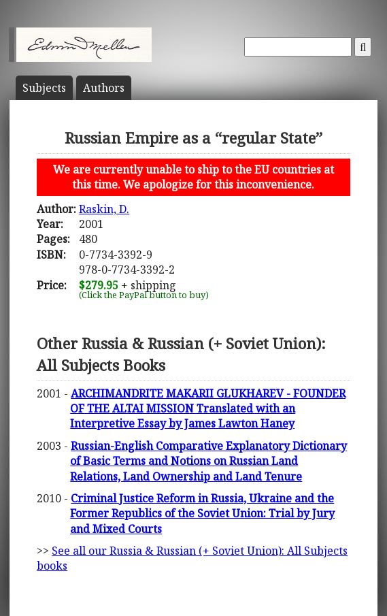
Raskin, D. (104, 208)
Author (103, 87)
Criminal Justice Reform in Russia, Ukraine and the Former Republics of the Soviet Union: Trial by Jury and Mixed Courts (202, 513)
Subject (44, 87)
